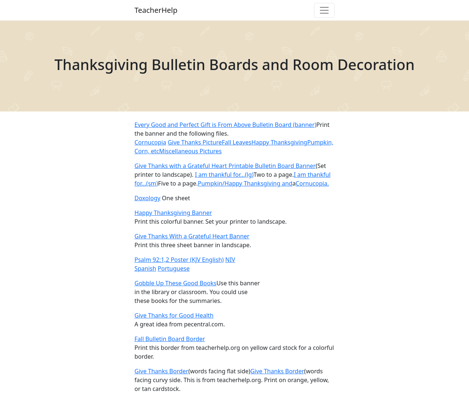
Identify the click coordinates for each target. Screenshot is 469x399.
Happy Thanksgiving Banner (173, 213)
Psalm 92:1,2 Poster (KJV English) (179, 260)
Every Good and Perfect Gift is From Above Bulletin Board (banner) (225, 125)
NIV (230, 260)
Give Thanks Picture (195, 142)
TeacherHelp (155, 10)
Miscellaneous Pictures (190, 151)
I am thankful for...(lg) (224, 175)
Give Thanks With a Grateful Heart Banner (192, 236)
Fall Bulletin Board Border (169, 339)
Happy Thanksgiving (279, 142)
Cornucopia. (312, 183)
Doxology (147, 198)
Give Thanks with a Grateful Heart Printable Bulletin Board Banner (224, 166)
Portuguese (173, 268)
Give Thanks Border (161, 371)
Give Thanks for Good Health (174, 315)
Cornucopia (150, 142)
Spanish (145, 268)
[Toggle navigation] (324, 10)
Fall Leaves (236, 142)
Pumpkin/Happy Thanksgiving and (245, 183)
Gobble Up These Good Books (175, 283)
